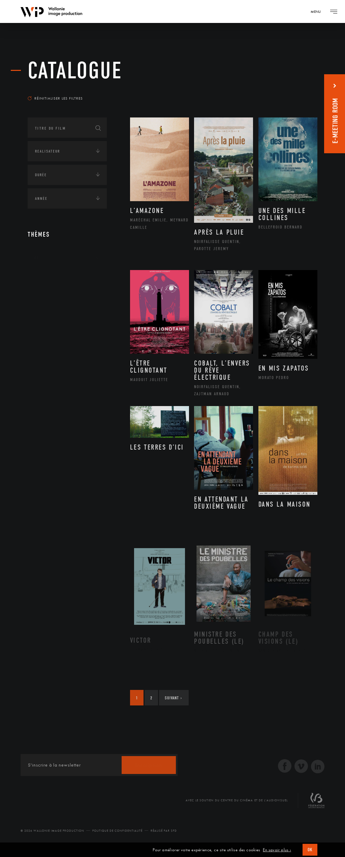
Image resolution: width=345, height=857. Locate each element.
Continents (46, 278)
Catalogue (75, 70)
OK (310, 850)
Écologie (43, 299)
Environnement (59, 330)
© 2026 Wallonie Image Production (52, 831)
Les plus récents (294, 89)
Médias (41, 374)
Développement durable (67, 319)
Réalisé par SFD (164, 831)
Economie (44, 353)
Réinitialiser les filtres (55, 98)
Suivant (173, 697)
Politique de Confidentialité (117, 831)
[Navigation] (318, 11)
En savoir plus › (277, 850)
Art (37, 257)
